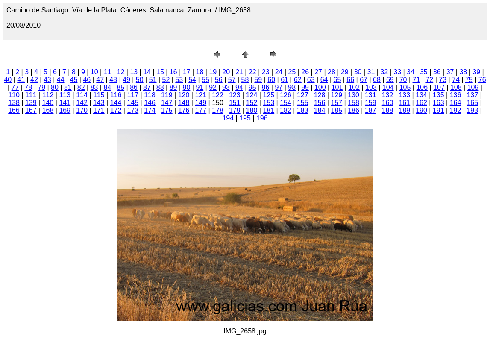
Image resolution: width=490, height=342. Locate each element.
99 (305, 87)
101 (337, 87)
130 (353, 95)
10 (94, 72)
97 (278, 87)
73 (442, 79)
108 (456, 87)
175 (167, 110)
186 (353, 110)
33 (397, 72)
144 (116, 102)
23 (266, 72)
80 (55, 87)
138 (14, 102)
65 (337, 79)
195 (245, 118)
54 (192, 79)
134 (421, 95)
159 (370, 102)
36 (437, 72)
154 (285, 102)
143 (99, 102)
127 (302, 95)
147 (167, 102)
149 (200, 102)
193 (472, 110)
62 (298, 79)
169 (64, 110)
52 (166, 79)
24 (279, 72)
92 (213, 87)
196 (262, 118)
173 (132, 110)
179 (235, 110)
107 (439, 87)
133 (404, 95)
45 (74, 79)
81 (68, 87)
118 (150, 95)
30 (358, 72)
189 (404, 110)
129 (336, 95)
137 (472, 95)
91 (199, 87)
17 (187, 72)
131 (370, 95)
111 (31, 95)
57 (232, 79)
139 (31, 102)
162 (421, 102)
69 (390, 79)
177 (200, 110)
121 (200, 95)
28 (331, 72)
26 (305, 72)
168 (48, 110)
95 (252, 87)
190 (421, 110)
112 (48, 95)
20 (226, 72)
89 (173, 87)
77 (15, 87)
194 (228, 118)
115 (99, 95)
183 (302, 110)
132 (387, 95)
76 (482, 79)
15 (160, 72)
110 (14, 95)
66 (350, 79)
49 (126, 79)
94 (239, 87)
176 (184, 110)
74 (456, 79)
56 (219, 79)
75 (469, 79)
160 (387, 102)
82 (81, 87)
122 (217, 95)
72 (429, 79)
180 (252, 110)
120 (184, 95)
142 (82, 102)
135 (438, 95)
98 (292, 87)
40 (8, 79)
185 (336, 110)
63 (311, 79)
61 (284, 79)
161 (404, 102)
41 (21, 79)
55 (205, 79)
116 (116, 95)
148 (184, 102)
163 (438, 102)
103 (371, 87)
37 (450, 72)
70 (403, 79)
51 (153, 79)
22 (252, 72)
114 (82, 95)
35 (424, 72)
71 (416, 79)
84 (107, 87)
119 (167, 95)
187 (370, 110)
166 (14, 110)
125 (268, 95)
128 (320, 95)
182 (285, 110)
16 (173, 72)
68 (377, 79)
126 (285, 95)
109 (473, 87)
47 (100, 79)
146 (150, 102)
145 (132, 102)
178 (217, 110)
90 (187, 87)
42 (34, 79)
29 (345, 72)
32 (384, 72)
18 (200, 72)
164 (455, 102)
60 (271, 79)
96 (266, 87)
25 (292, 72)
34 (410, 72)
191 (438, 110)
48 (113, 79)
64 (324, 79)
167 (31, 110)
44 (61, 79)
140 (48, 102)
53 (179, 79)
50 (140, 79)
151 (235, 102)
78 (28, 87)
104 (388, 87)
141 (64, 102)
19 (213, 72)
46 (87, 79)
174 (150, 110)
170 (82, 110)
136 (455, 95)
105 (405, 87)
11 (107, 72)
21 (239, 72)
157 (336, 102)
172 (116, 110)
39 (476, 72)
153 (268, 102)
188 (387, 110)
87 (147, 87)
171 (99, 110)
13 (134, 72)
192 (455, 110)
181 (268, 110)
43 (47, 79)
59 (258, 79)
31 (371, 72)
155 (302, 102)
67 (363, 79)
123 (235, 95)
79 (41, 87)
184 (320, 110)
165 (472, 102)
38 (463, 72)
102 (354, 87)
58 (245, 79)
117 (132, 95)
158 (353, 102)
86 (134, 87)
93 (226, 87)
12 (121, 72)
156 (320, 102)
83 (94, 87)
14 (147, 72)
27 (318, 72)
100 (320, 87)
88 (160, 87)
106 (422, 87)
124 (252, 95)
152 (252, 102)
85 (120, 87)
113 (64, 95)
